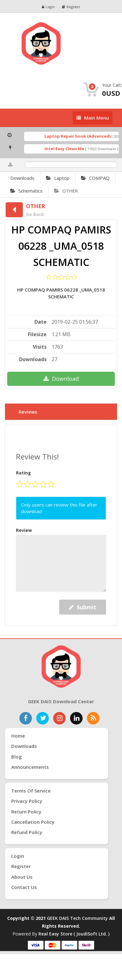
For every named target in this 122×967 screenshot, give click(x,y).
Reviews (28, 412)
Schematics (26, 191)
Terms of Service (31, 791)
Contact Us (24, 887)
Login (48, 6)
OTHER (66, 191)
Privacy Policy (26, 801)
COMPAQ (95, 178)
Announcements (30, 767)
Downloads (22, 178)
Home (18, 736)
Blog (16, 756)
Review (24, 530)
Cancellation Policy (32, 822)
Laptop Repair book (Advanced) (79, 136)
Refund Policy (26, 832)
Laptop (57, 178)
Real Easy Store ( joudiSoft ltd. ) (73, 934)
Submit (82, 607)
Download (61, 378)
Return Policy (26, 811)
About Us (22, 877)
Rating (23, 473)
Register (71, 6)
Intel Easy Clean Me (66, 148)
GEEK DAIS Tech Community (77, 918)
